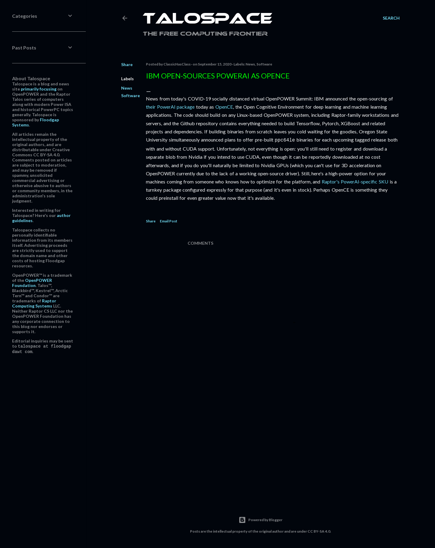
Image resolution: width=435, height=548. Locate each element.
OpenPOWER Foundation (32, 283)
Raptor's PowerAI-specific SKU (355, 181)
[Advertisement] (294, 443)
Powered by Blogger (260, 519)
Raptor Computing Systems (34, 303)
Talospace (207, 19)
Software (130, 95)
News (126, 88)
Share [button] (127, 64)
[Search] (391, 18)
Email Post (168, 220)
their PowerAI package (170, 107)
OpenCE (224, 107)
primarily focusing (38, 88)
